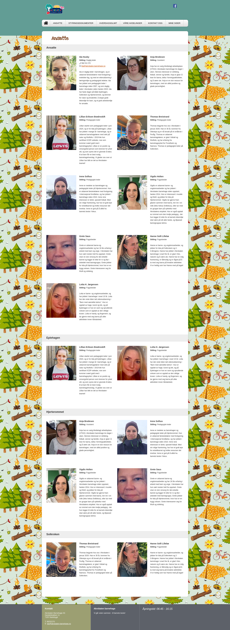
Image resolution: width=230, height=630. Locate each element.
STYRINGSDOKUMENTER (80, 23)
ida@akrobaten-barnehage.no (93, 66)
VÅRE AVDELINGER (132, 23)
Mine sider (174, 23)
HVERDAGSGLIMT (108, 23)
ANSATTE (57, 23)
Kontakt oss (155, 23)
